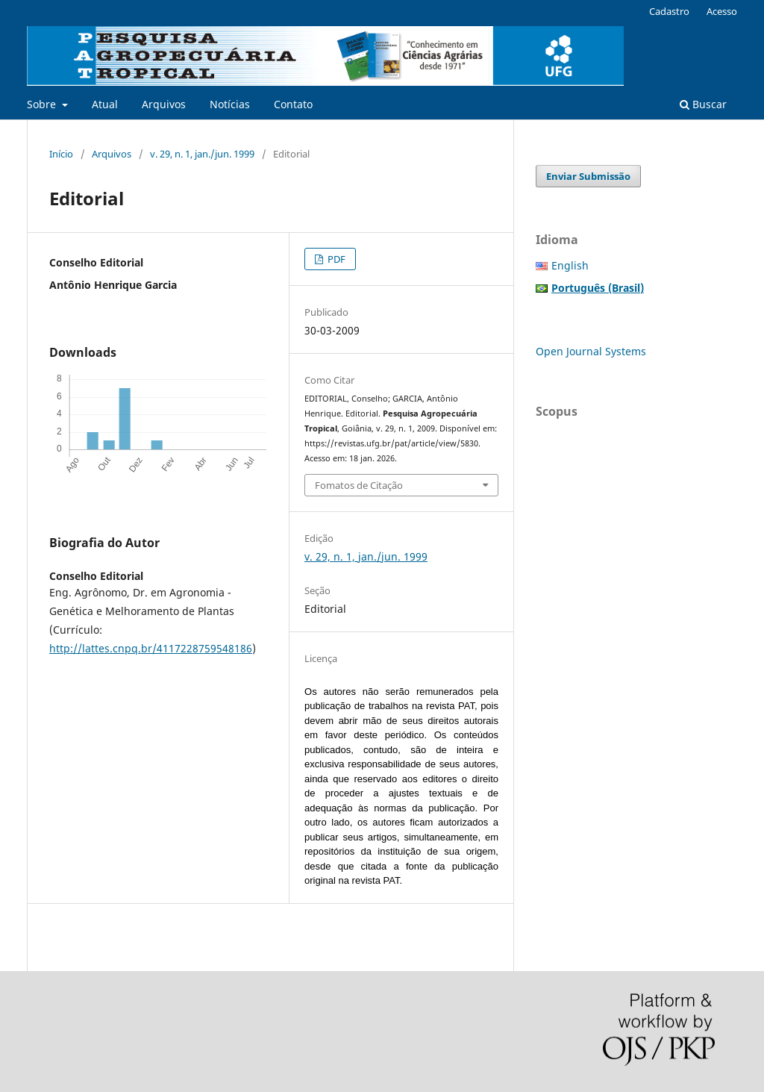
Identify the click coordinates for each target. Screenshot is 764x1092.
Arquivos (164, 104)
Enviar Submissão (588, 176)
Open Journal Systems (591, 351)
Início (61, 153)
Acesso (722, 11)
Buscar (703, 104)
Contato (293, 104)
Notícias (230, 104)
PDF (335, 259)
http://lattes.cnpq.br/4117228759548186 (150, 648)
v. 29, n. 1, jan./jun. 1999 (202, 153)
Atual (105, 104)
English (570, 265)
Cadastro (669, 11)
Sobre (43, 104)
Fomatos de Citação (359, 485)
